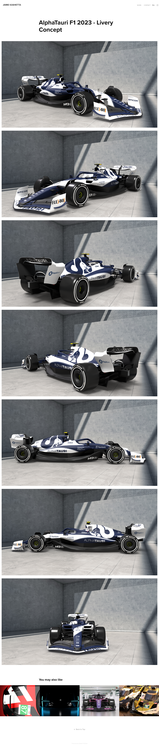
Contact (147, 5)
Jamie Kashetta (12, 4)
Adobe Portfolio (83, 743)
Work (139, 5)
